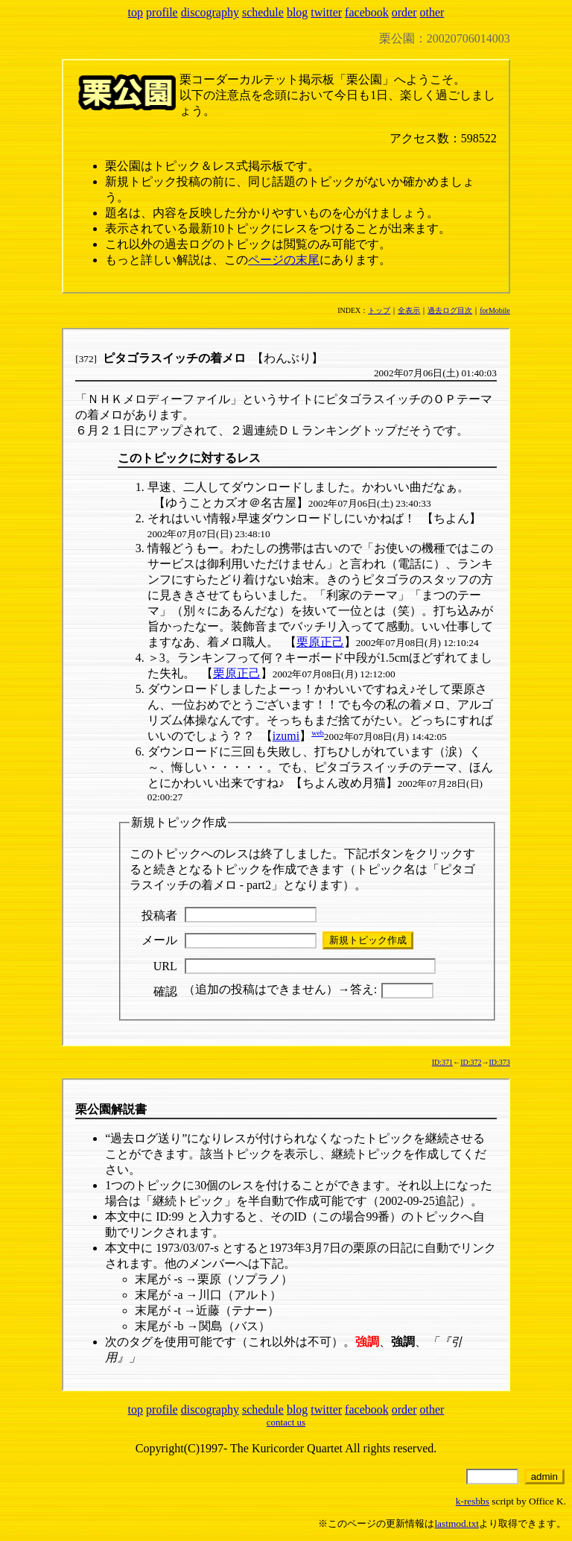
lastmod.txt (456, 1523)
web (317, 733)
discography (210, 12)
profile (162, 12)
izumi (286, 736)
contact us (286, 1422)
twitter (326, 12)
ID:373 (499, 1062)
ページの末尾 (284, 259)
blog (297, 12)
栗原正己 (320, 642)
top (135, 12)
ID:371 (442, 1062)
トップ (379, 310)
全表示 (409, 310)
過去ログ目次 (450, 310)
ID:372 (470, 1062)
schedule (263, 12)
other (432, 12)
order (404, 12)
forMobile (495, 310)
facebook (367, 12)
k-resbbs (472, 1501)
